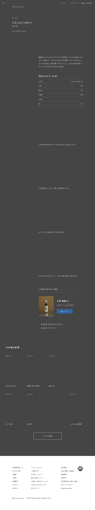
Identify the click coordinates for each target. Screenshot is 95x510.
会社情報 (64, 467)
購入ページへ (65, 311)
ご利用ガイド (35, 471)
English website (66, 488)
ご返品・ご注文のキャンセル (39, 481)
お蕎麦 (14, 474)
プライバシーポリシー (67, 485)
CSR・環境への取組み (68, 471)
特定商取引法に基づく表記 (69, 481)
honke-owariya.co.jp (18, 498)
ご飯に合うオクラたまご (55, 324)
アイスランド (51, 328)
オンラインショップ (36, 467)
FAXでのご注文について (38, 485)
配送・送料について (37, 478)
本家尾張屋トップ (17, 467)
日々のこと (15, 485)
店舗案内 (15, 481)
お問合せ (64, 478)
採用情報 (64, 474)
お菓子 (14, 478)
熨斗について (35, 488)
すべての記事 (47, 436)
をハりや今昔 (16, 471)
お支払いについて (36, 474)
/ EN (86, 3)
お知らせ (15, 488)
